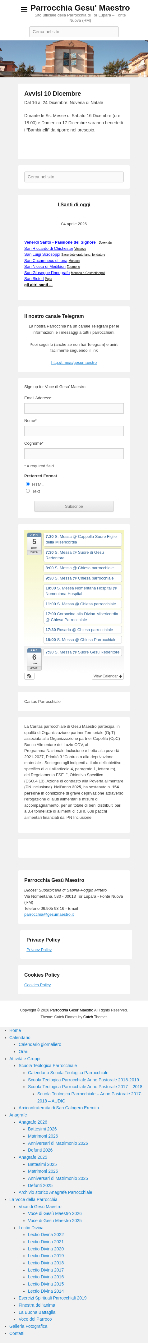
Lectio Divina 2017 (46, 1269)
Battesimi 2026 (42, 1128)
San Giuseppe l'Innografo (47, 272)
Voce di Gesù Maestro (40, 1206)
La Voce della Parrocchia (33, 1199)
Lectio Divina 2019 (46, 1255)
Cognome (33, 443)
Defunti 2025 (40, 1185)
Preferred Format (40, 476)
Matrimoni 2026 (43, 1136)
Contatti (16, 1333)
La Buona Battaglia (37, 1312)
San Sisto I (34, 278)
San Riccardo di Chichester (48, 248)
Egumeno (73, 266)
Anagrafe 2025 (33, 1157)
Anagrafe (18, 1114)
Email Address (38, 398)
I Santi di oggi (74, 204)
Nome (30, 420)
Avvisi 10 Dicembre (52, 93)
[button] (29, 676)
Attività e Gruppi (24, 1058)
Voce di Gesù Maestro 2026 (55, 1213)
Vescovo (80, 248)
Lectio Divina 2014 (46, 1291)
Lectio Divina (31, 1227)
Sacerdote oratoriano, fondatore (83, 254)
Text (36, 491)
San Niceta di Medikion (45, 266)
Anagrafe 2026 (33, 1122)
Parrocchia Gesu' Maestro (80, 7)
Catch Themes (95, 1017)
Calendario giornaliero (40, 1044)
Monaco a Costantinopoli (88, 273)
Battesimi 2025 (42, 1164)
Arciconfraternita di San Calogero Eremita (59, 1107)
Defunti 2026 (40, 1150)
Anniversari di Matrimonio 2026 (58, 1143)
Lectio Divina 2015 (46, 1283)
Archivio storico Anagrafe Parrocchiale (55, 1192)
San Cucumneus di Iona (45, 260)
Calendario (19, 1037)
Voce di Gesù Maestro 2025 (55, 1220)
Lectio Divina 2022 (46, 1234)
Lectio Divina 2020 (46, 1248)
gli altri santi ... (38, 284)
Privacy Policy (39, 949)
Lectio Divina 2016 (46, 1276)
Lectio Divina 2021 (46, 1241)
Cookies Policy (37, 985)
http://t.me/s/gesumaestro (74, 362)
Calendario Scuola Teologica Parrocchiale (68, 1072)
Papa (48, 279)
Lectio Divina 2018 (46, 1262)
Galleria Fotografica (28, 1326)
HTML (38, 484)
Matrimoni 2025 (43, 1171)
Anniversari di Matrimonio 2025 (58, 1178)
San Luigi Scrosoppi (42, 254)
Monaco (74, 261)
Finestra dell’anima (37, 1305)
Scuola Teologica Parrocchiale (48, 1065)
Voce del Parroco (35, 1319)
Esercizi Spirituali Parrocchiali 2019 (53, 1297)
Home (15, 1030)
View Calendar (108, 676)
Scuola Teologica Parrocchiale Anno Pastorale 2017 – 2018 (85, 1086)
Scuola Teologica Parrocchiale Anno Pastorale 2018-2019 (83, 1079)
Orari (23, 1051)
